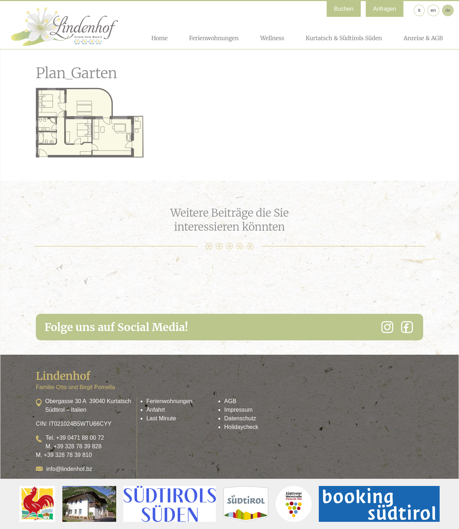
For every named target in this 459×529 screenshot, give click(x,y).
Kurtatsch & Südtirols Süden (344, 38)
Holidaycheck (241, 427)
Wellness (272, 38)
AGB (230, 401)
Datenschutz (240, 418)
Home (159, 38)
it (419, 10)
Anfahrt (155, 410)
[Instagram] (387, 327)
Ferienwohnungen (213, 38)
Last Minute (161, 418)
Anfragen (384, 9)
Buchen (343, 9)
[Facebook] (407, 327)
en (433, 10)
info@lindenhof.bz (69, 469)
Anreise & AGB (423, 38)
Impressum (238, 410)
